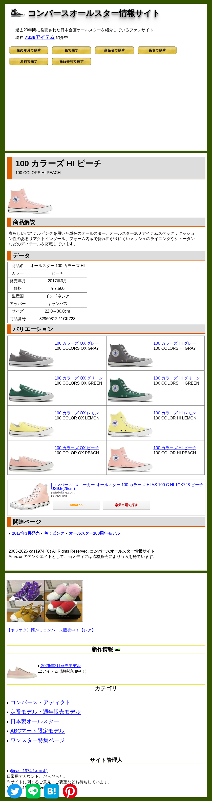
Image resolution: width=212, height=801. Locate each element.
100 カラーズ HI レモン (175, 413)
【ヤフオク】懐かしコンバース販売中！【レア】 (51, 630)
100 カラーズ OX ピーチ (77, 448)
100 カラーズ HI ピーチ (175, 448)
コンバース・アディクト (40, 702)
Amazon (76, 505)
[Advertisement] (106, 110)
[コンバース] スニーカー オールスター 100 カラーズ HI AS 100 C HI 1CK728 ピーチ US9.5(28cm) (127, 487)
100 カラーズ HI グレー (175, 343)
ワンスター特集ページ (37, 740)
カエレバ (70, 492)
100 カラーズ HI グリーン (177, 378)
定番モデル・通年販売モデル (45, 712)
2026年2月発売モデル (59, 666)
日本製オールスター (34, 721)
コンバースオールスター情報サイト (94, 13)
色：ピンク (54, 533)
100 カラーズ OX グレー (77, 343)
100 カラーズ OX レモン (77, 413)
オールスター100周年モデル (94, 533)
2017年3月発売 (25, 533)
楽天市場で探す (126, 505)
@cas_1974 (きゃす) (29, 771)
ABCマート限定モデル (37, 731)
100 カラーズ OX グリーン (79, 378)
